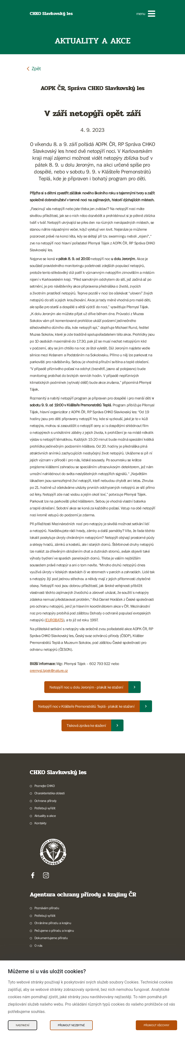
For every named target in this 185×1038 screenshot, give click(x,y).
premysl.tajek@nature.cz (49, 670)
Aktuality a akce (45, 816)
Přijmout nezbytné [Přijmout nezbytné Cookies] (71, 1025)
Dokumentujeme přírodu (51, 938)
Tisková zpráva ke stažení (86, 725)
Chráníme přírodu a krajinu (52, 923)
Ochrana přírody (45, 801)
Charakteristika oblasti (49, 793)
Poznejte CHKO (44, 786)
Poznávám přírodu (46, 908)
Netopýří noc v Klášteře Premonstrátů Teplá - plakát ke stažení (86, 706)
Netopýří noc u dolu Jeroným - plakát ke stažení (86, 687)
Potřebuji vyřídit (44, 808)
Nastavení (22, 1025)
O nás (38, 945)
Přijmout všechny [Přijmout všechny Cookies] (156, 1025)
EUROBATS (54, 620)
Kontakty (40, 823)
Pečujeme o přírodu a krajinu (54, 930)
